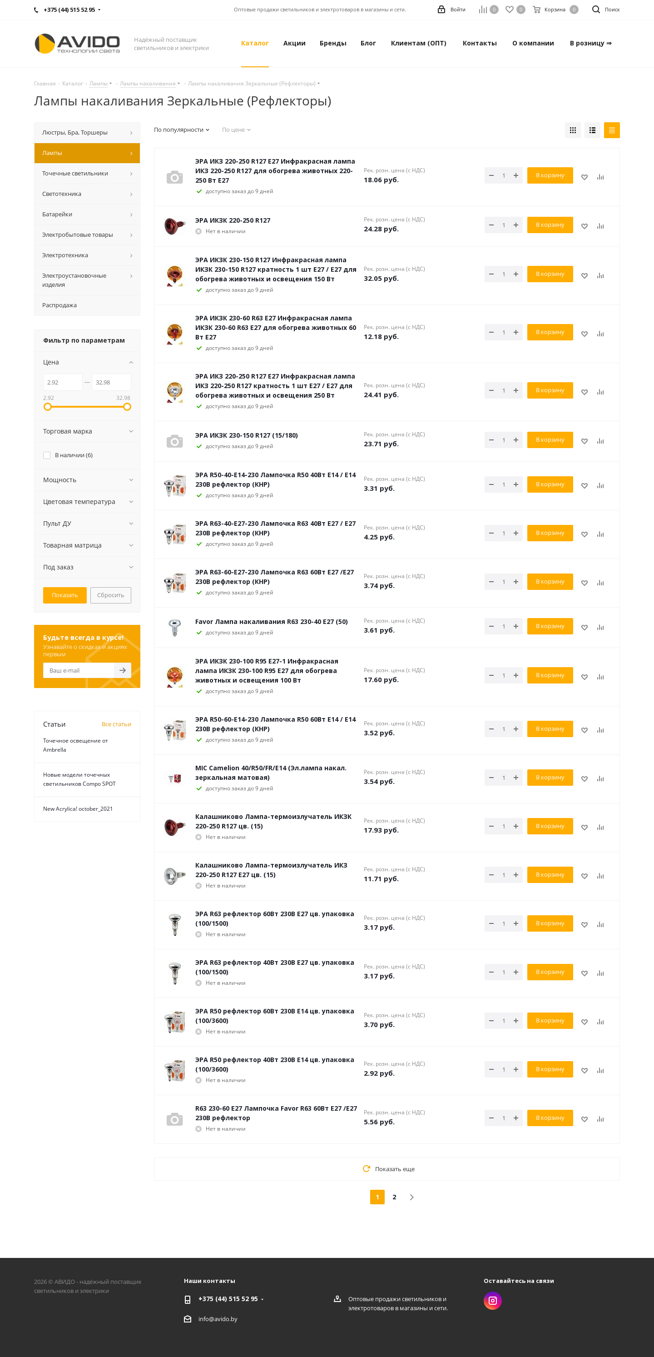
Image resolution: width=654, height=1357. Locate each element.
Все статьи (116, 724)
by (234, 1319)
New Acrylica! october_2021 (78, 809)
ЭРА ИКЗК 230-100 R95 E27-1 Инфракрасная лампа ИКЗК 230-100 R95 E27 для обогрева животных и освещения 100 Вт (266, 670)
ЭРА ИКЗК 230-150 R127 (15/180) (246, 435)
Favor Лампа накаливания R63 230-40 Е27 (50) (271, 621)
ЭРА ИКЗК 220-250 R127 (232, 220)
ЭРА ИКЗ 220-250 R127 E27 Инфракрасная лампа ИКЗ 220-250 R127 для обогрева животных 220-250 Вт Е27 (275, 171)
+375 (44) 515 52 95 (228, 1298)
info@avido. (214, 1319)
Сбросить (110, 595)
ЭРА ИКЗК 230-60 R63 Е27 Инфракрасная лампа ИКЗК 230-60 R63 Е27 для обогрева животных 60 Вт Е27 (275, 327)
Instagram (493, 1301)
